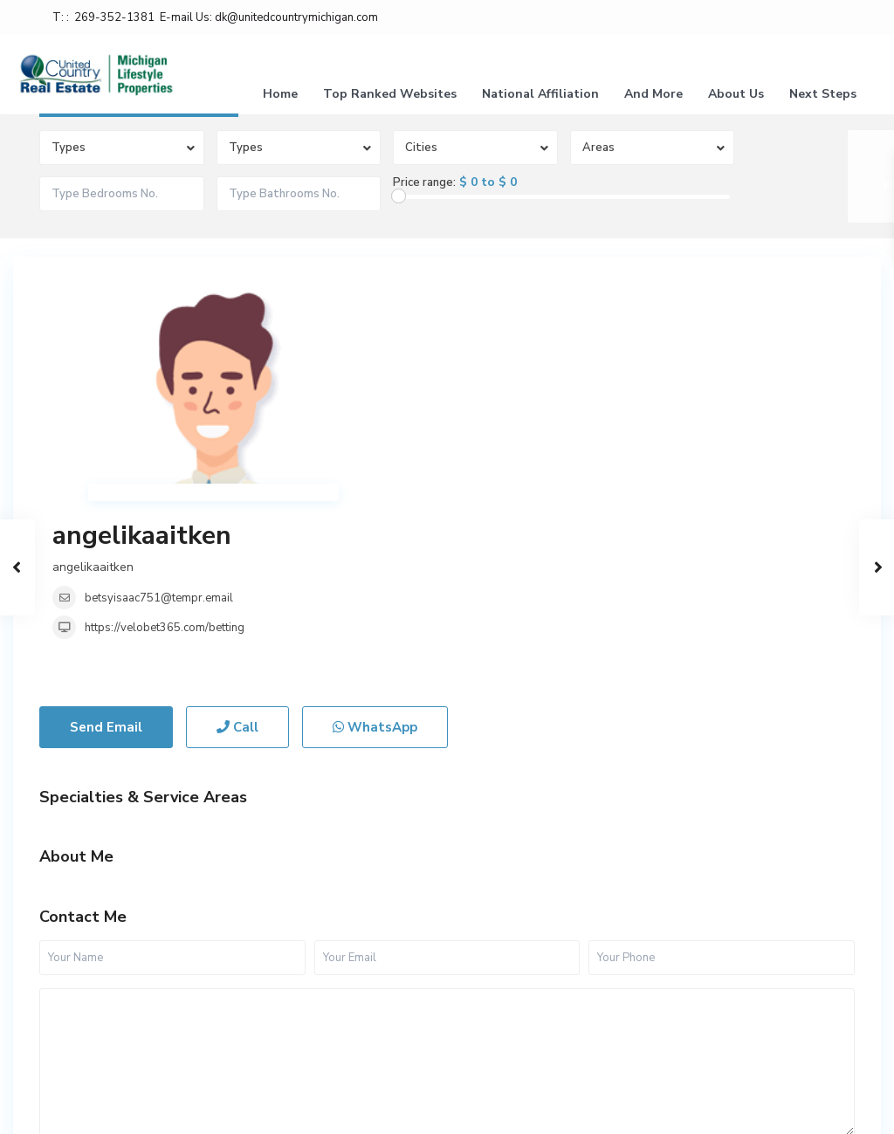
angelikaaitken (468, 300)
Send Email (106, 552)
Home (280, 94)
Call (237, 552)
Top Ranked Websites (390, 94)
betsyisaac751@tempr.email (485, 362)
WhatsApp (375, 552)
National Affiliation (540, 94)
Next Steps (822, 94)
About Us (736, 94)
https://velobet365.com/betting (491, 392)
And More (653, 94)
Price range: (424, 182)
